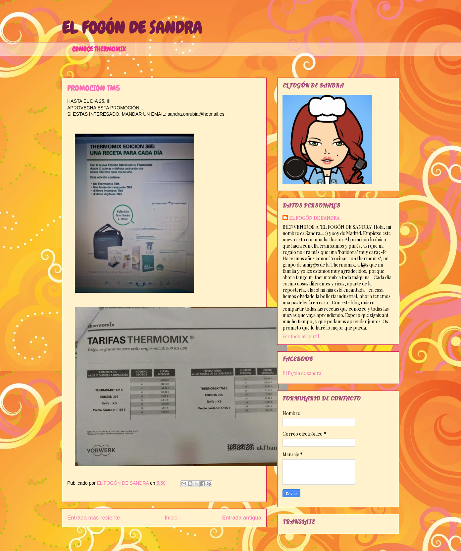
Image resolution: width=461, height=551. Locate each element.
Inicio (171, 518)
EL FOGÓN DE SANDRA (132, 27)
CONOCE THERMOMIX (99, 49)
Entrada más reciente (93, 518)
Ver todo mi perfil (300, 336)
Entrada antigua (242, 518)
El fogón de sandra (301, 373)
